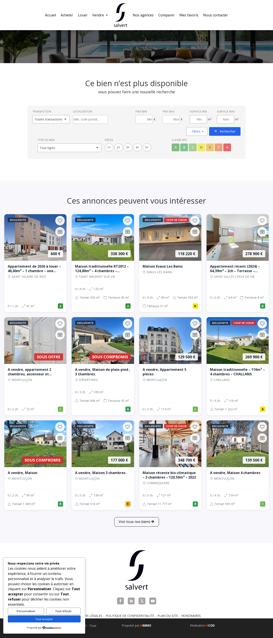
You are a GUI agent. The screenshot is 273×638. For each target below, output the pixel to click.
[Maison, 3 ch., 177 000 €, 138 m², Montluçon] (103, 465)
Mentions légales (87, 616)
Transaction (41, 111)
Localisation (82, 111)
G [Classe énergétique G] (227, 147)
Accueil (50, 15)
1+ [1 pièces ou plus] (109, 147)
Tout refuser (63, 611)
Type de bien (46, 140)
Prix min (141, 111)
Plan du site (167, 616)
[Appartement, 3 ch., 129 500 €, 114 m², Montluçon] (170, 366)
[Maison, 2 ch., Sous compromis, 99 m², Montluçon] (35, 465)
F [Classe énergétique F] (218, 147)
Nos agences (143, 15)
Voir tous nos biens (134, 521)
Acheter (67, 15)
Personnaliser (26, 611)
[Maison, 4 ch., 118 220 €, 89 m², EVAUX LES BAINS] (170, 263)
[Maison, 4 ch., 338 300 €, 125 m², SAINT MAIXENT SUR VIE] (103, 263)
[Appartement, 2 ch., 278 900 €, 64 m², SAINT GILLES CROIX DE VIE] (238, 263)
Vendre (98, 15)
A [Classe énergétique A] (176, 147)
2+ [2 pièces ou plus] (118, 147)
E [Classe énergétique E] (210, 147)
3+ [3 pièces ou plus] (128, 147)
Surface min (198, 111)
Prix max (169, 111)
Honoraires (191, 616)
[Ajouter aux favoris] (60, 220)
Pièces (109, 140)
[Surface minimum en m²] (198, 119)
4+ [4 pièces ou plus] (137, 147)
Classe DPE (179, 140)
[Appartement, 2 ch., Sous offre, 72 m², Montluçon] (35, 366)
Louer (83, 15)
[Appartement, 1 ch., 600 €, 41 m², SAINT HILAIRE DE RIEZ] (35, 263)
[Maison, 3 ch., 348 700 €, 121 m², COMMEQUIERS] (170, 465)
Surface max (226, 111)
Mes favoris (188, 15)
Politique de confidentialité (130, 616)
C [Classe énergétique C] (193, 147)
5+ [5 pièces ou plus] (147, 147)
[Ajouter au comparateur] (60, 232)
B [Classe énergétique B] (184, 147)
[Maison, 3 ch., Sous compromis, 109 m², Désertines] (103, 366)
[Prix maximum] (171, 119)
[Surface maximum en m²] (225, 119)
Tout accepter (44, 619)
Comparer (166, 15)
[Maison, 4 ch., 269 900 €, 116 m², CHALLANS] (238, 366)
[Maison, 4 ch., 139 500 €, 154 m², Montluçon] (238, 465)
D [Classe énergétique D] (201, 147)
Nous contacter (215, 15)
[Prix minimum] (144, 119)
